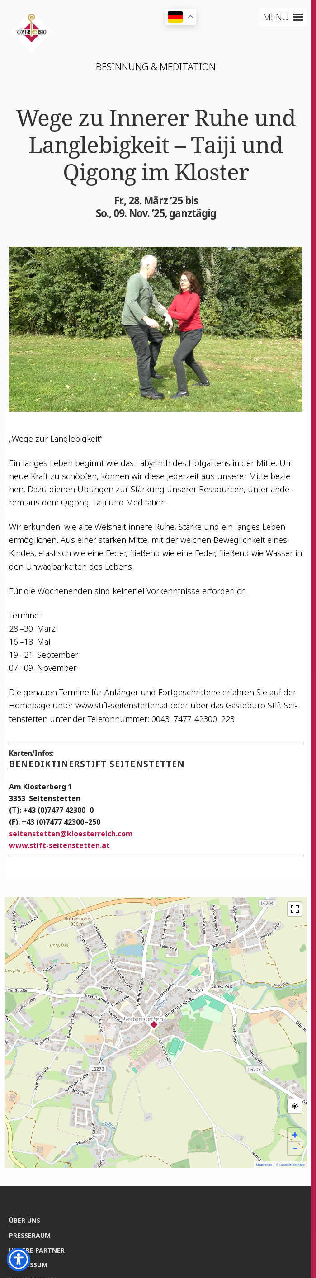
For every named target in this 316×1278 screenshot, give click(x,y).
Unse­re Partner (37, 1250)
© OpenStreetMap (290, 1165)
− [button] (294, 1148)
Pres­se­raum (30, 1235)
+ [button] (295, 1135)
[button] (276, 17)
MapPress (264, 1165)
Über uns (24, 1220)
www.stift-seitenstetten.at (59, 845)
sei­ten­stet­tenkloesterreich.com (71, 834)
